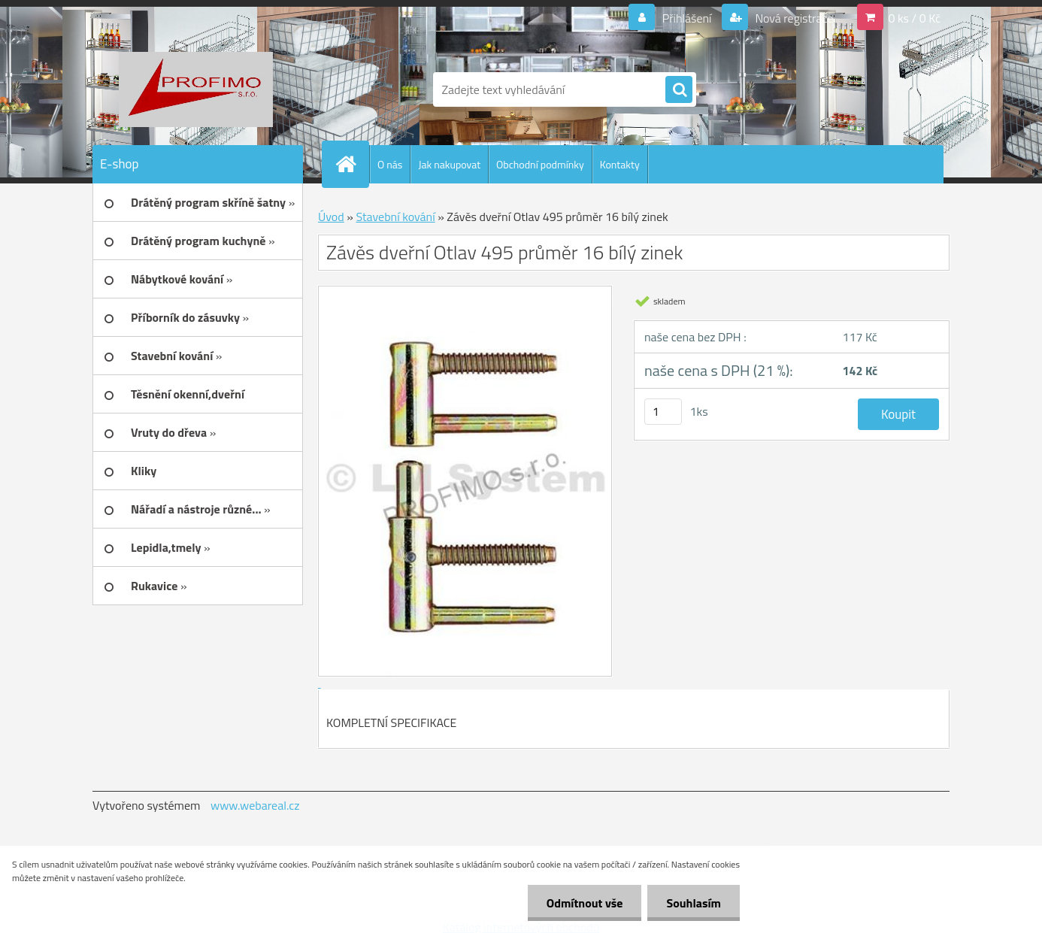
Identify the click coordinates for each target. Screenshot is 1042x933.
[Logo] (195, 89)
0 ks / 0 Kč (914, 18)
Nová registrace (793, 18)
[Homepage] (352, 164)
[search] (678, 90)
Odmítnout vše (585, 903)
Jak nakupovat (449, 164)
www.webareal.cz (255, 805)
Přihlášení (686, 18)
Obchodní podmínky (540, 164)
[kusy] (663, 411)
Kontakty (620, 164)
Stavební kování (395, 217)
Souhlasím (693, 903)
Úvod (331, 217)
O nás (389, 164)
